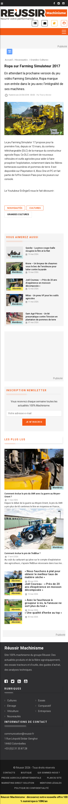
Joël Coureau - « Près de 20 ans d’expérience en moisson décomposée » (41, 283)
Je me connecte (64, 23)
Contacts (9, 773)
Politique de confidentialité (31, 788)
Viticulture (13, 711)
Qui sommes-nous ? (48, 773)
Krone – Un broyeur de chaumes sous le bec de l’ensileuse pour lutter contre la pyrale (41, 266)
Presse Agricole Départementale (21, 778)
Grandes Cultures (18, 214)
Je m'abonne (54, 23)
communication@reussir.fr (19, 733)
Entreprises (44, 711)
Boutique (26, 773)
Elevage (11, 705)
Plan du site (54, 778)
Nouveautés (14, 208)
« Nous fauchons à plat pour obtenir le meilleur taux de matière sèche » (42, 574)
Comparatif (44, 705)
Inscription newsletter (45, 23)
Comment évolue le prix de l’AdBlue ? (22, 553)
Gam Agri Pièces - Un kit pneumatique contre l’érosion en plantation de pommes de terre (42, 316)
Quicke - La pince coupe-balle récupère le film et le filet (40, 249)
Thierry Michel (45, 95)
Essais (41, 700)
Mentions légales (50, 783)
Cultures (35, 208)
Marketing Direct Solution (17, 783)
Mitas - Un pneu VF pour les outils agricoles (42, 297)
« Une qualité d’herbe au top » (43, 612)
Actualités (35, 23)
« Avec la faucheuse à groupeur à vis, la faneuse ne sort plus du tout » (43, 603)
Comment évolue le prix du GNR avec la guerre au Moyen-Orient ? (32, 495)
